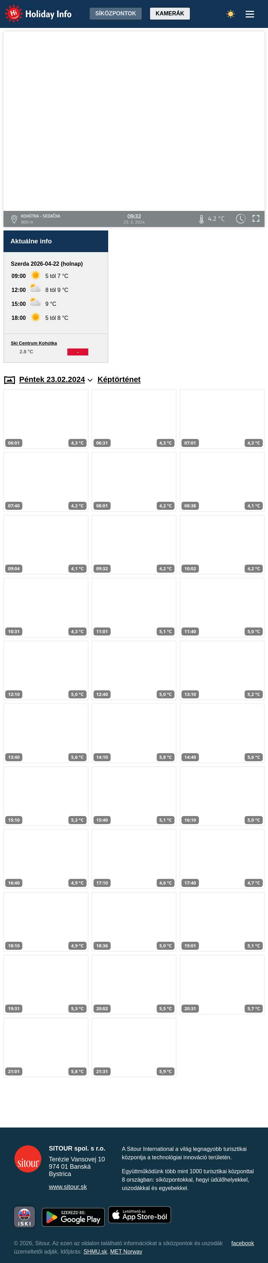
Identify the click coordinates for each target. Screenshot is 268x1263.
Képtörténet (119, 379)
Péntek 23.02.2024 (55, 379)
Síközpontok (115, 13)
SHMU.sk (95, 1252)
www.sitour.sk (68, 1186)
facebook (242, 1243)
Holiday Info (31, 8)
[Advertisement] (190, 296)
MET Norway (126, 1252)
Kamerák (170, 13)
